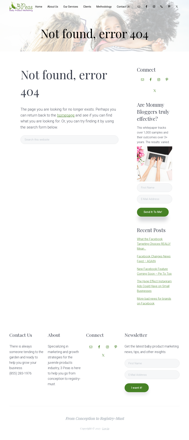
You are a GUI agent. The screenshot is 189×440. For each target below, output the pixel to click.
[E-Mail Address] (154, 199)
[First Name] (154, 187)
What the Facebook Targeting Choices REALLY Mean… (154, 243)
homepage (66, 115)
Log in (105, 428)
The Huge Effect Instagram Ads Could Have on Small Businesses (154, 286)
